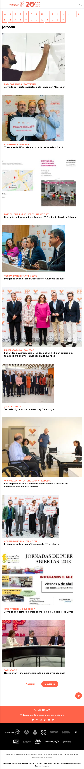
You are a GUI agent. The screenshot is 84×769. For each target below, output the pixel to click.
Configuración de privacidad (71, 763)
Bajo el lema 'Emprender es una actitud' (26, 214)
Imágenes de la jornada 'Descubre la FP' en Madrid (31, 544)
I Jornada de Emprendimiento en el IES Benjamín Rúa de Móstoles (40, 217)
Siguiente (50, 684)
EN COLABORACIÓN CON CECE (19, 350)
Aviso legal (7, 763)
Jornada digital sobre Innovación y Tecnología (29, 409)
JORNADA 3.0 (10, 670)
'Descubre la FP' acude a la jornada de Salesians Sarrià (34, 147)
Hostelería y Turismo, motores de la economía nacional (34, 673)
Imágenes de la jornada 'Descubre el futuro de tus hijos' (34, 278)
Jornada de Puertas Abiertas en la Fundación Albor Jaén (34, 87)
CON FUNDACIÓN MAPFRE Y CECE (20, 276)
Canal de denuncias (42, 766)
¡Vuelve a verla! (13, 406)
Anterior (30, 684)
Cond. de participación (51, 763)
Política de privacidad (20, 763)
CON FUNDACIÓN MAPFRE (16, 144)
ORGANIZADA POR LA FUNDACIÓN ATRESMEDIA (27, 481)
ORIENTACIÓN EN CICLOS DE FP (19, 609)
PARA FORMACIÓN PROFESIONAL (20, 84)
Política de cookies (35, 763)
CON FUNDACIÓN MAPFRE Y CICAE (20, 541)
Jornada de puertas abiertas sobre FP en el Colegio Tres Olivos (38, 612)
